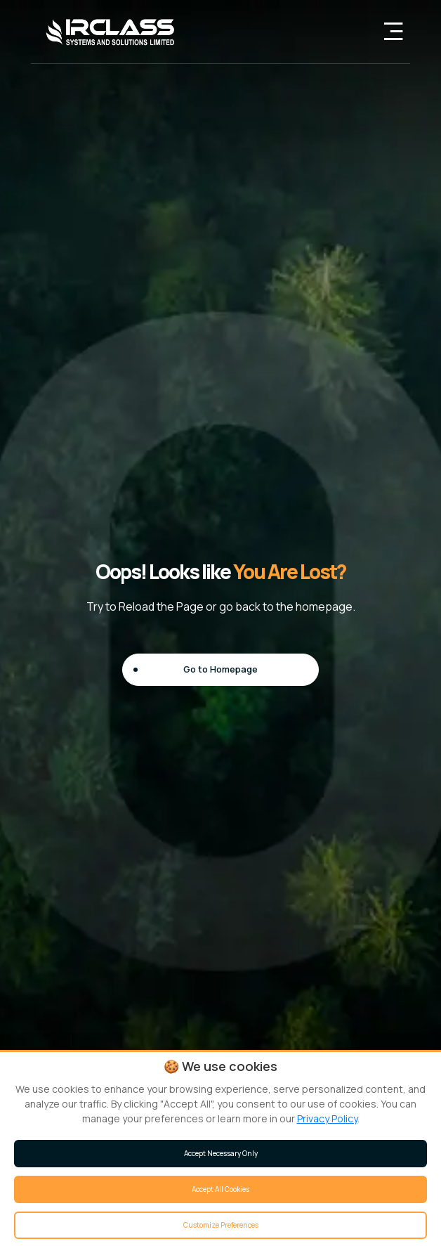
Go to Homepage (220, 669)
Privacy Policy (327, 1118)
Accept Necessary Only (221, 1153)
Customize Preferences (220, 1225)
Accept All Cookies (220, 1189)
